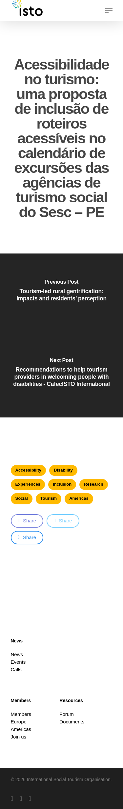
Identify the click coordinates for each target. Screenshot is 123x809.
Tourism (48, 498)
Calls (16, 669)
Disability (63, 470)
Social (21, 498)
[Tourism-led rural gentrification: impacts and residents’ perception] (61, 294)
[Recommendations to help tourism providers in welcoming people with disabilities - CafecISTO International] (61, 376)
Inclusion (62, 484)
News (17, 654)
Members (21, 714)
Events (18, 661)
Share (27, 520)
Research (93, 484)
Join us (19, 736)
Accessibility (28, 470)
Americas (79, 498)
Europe (19, 721)
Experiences (28, 484)
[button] (109, 10)
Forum (66, 714)
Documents (71, 721)
